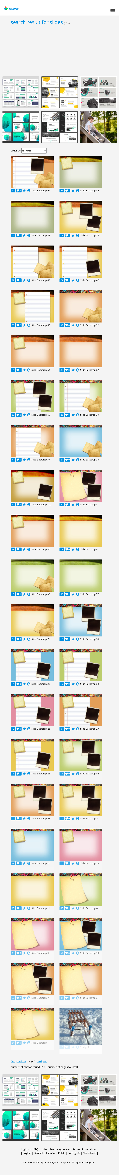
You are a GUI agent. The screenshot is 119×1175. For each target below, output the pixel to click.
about (93, 1149)
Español (50, 1153)
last (45, 1061)
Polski (61, 1153)
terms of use (80, 1149)
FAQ (35, 1149)
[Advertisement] (59, 50)
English (27, 1153)
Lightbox (26, 1149)
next (39, 1061)
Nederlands (89, 1153)
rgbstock (11, 8)
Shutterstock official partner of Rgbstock (42, 1162)
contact (44, 1149)
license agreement (60, 1149)
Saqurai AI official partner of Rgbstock (78, 1162)
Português (74, 1153)
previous (21, 1061)
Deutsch (39, 1153)
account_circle (29, 190)
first (13, 1061)
